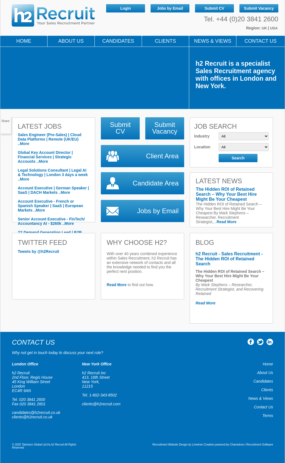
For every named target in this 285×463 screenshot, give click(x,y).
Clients (165, 41)
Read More (227, 222)
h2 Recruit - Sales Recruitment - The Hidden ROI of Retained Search (229, 258)
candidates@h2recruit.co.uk (36, 412)
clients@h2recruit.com (101, 404)
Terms (267, 415)
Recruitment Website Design (170, 444)
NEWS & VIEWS (212, 41)
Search (238, 158)
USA (274, 28)
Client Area (162, 156)
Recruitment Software (259, 444)
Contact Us (260, 41)
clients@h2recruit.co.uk (32, 417)
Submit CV (214, 8)
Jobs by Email (170, 8)
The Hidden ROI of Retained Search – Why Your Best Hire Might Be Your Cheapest (226, 194)
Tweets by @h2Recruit (38, 251)
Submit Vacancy (259, 8)
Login (125, 8)
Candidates (118, 41)
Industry (231, 136)
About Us (71, 41)
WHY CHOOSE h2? (137, 242)
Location (231, 147)
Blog (205, 242)
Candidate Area (156, 183)
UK (265, 28)
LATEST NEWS (219, 181)
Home (23, 41)
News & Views (260, 398)
